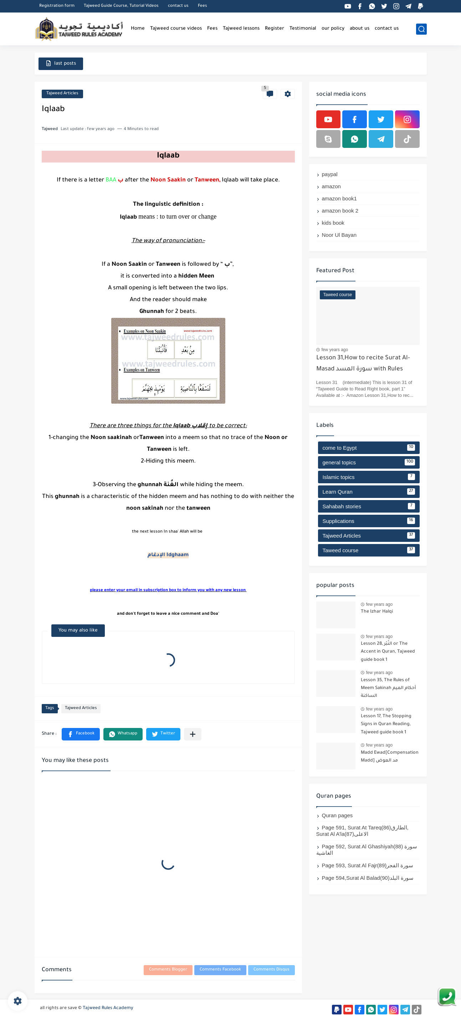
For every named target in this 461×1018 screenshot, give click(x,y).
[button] (81, 734)
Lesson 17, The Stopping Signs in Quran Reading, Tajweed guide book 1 (386, 724)
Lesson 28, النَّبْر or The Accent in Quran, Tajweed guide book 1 (388, 652)
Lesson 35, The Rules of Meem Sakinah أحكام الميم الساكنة (388, 688)
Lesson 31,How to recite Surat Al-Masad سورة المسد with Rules (363, 364)
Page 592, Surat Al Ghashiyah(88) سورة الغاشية (367, 849)
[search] (421, 29)
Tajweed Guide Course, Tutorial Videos (121, 6)
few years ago (335, 349)
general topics (369, 462)
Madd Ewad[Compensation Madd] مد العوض (390, 756)
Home (138, 28)
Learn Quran (369, 491)
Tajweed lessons (241, 28)
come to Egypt (369, 447)
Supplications (369, 521)
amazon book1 (339, 198)
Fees (202, 6)
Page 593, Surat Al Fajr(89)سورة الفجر (368, 865)
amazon (331, 186)
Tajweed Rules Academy (108, 1008)
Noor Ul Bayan (339, 235)
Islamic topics (369, 477)
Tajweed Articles (62, 93)
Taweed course (369, 550)
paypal (330, 174)
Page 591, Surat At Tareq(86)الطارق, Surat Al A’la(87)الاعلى (362, 830)
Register (274, 28)
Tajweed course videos (176, 28)
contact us (178, 6)
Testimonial (303, 28)
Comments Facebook (220, 970)
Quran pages (337, 815)
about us (359, 28)
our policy (333, 28)
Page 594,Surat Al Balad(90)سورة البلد (368, 878)
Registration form (57, 6)
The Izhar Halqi (377, 611)
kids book (333, 223)
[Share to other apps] (192, 734)
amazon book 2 (340, 211)
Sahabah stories (369, 506)
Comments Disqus (271, 970)
